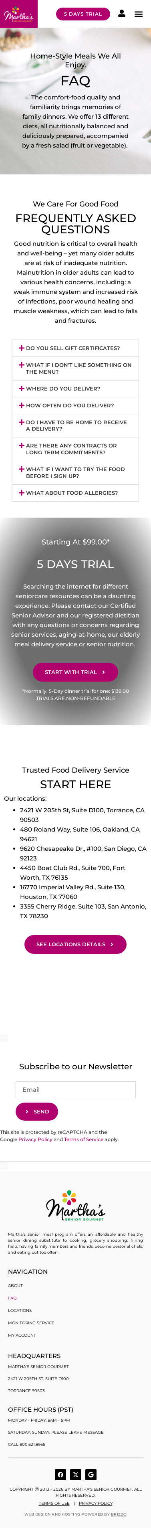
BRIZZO (119, 1514)
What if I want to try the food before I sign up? (75, 472)
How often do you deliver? (70, 405)
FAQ (12, 1298)
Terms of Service (83, 1139)
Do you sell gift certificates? (73, 348)
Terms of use (54, 1503)
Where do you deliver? (63, 388)
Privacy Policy (35, 1139)
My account (22, 1335)
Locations (20, 1310)
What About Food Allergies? (72, 493)
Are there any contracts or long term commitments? (71, 448)
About (15, 1285)
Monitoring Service (31, 1323)
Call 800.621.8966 (26, 1444)
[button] (138, 13)
